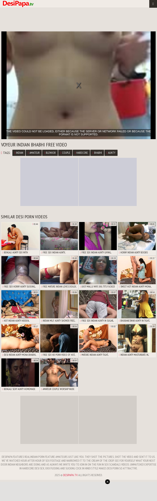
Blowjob (50, 153)
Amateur (33, 153)
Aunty (111, 153)
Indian (19, 153)
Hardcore (81, 153)
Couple (65, 153)
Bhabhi (97, 153)
